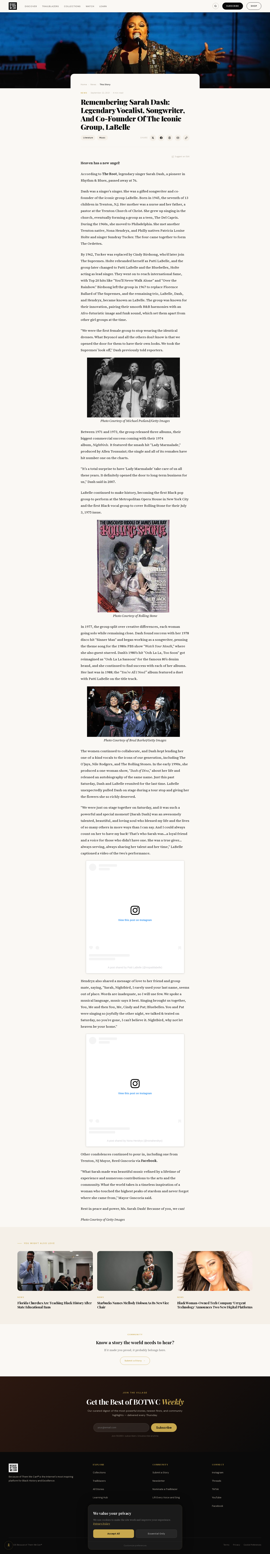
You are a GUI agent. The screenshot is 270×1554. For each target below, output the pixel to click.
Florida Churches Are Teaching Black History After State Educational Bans (54, 1305)
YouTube (216, 1497)
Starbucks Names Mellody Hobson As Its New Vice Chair (133, 1305)
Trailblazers (50, 6)
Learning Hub (100, 1497)
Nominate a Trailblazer (165, 1489)
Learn (103, 6)
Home (84, 84)
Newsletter (158, 1480)
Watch (90, 6)
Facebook (217, 1506)
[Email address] (121, 1427)
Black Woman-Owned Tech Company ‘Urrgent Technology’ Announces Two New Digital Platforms (214, 1305)
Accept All (113, 1541)
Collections (72, 6)
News (93, 84)
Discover (31, 6)
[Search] (216, 6)
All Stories (98, 1489)
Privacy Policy (101, 1531)
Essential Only (156, 1541)
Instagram (217, 1472)
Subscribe (232, 6)
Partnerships (159, 1506)
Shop (254, 6)
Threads (216, 1480)
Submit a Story (135, 1361)
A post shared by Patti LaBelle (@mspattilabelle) (135, 967)
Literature (88, 137)
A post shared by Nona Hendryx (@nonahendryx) (134, 1140)
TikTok (215, 1489)
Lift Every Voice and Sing (166, 1497)
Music (102, 137)
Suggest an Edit (180, 156)
